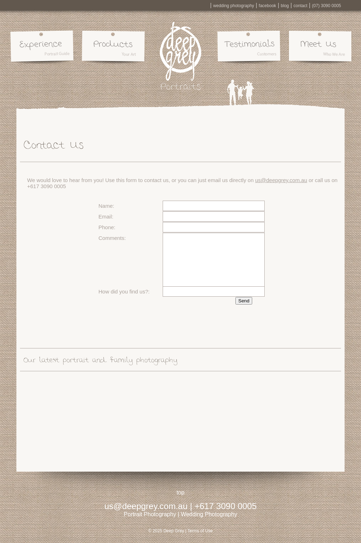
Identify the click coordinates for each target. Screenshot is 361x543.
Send (243, 300)
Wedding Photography (209, 514)
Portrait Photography (150, 514)
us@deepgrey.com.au (281, 180)
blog (285, 5)
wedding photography (233, 5)
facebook (267, 5)
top (180, 492)
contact (300, 5)
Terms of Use (200, 530)
